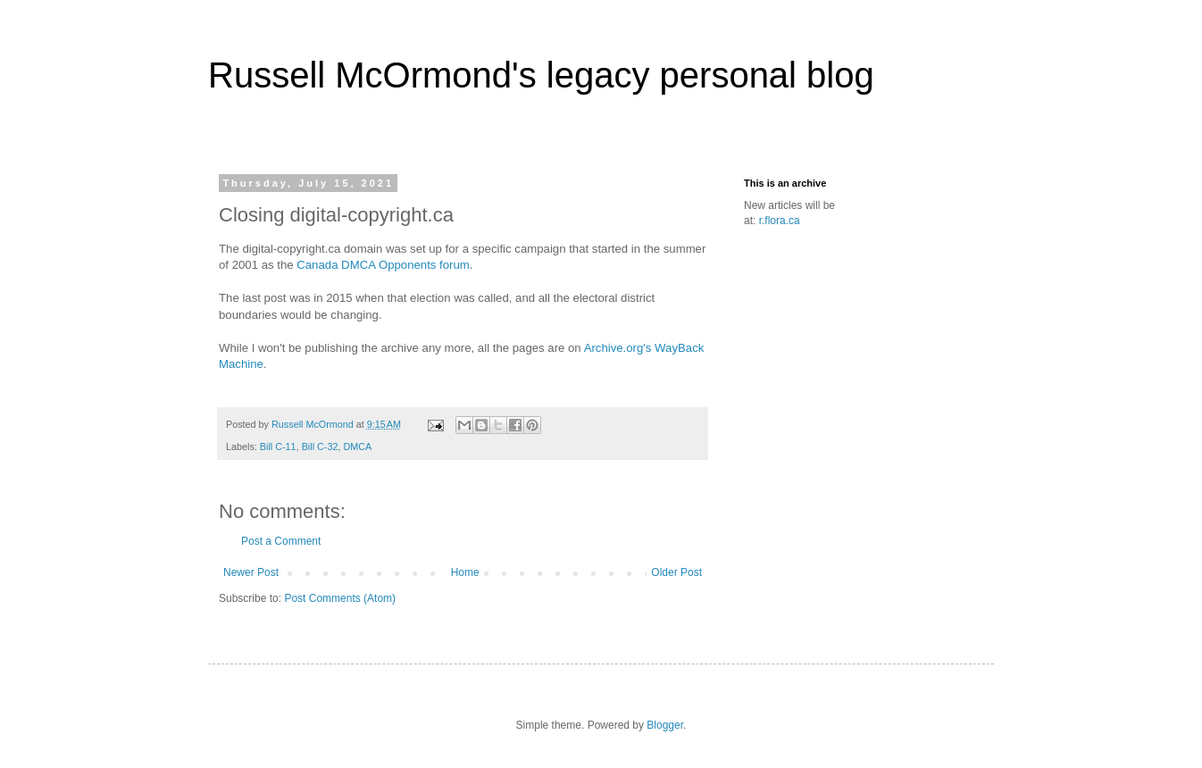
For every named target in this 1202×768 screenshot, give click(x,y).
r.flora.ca (779, 220)
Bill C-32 (320, 446)
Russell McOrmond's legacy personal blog (541, 75)
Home (465, 572)
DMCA (357, 446)
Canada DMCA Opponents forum (383, 264)
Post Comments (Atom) (340, 598)
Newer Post (251, 572)
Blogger (665, 725)
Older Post (676, 572)
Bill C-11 (278, 446)
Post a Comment (281, 541)
